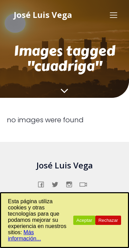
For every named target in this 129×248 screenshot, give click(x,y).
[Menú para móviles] (113, 15)
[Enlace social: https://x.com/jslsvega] (58, 183)
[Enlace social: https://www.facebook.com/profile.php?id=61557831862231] (43, 183)
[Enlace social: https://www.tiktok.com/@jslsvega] (86, 183)
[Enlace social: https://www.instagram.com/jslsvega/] (72, 183)
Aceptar (84, 220)
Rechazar (108, 220)
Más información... (24, 235)
